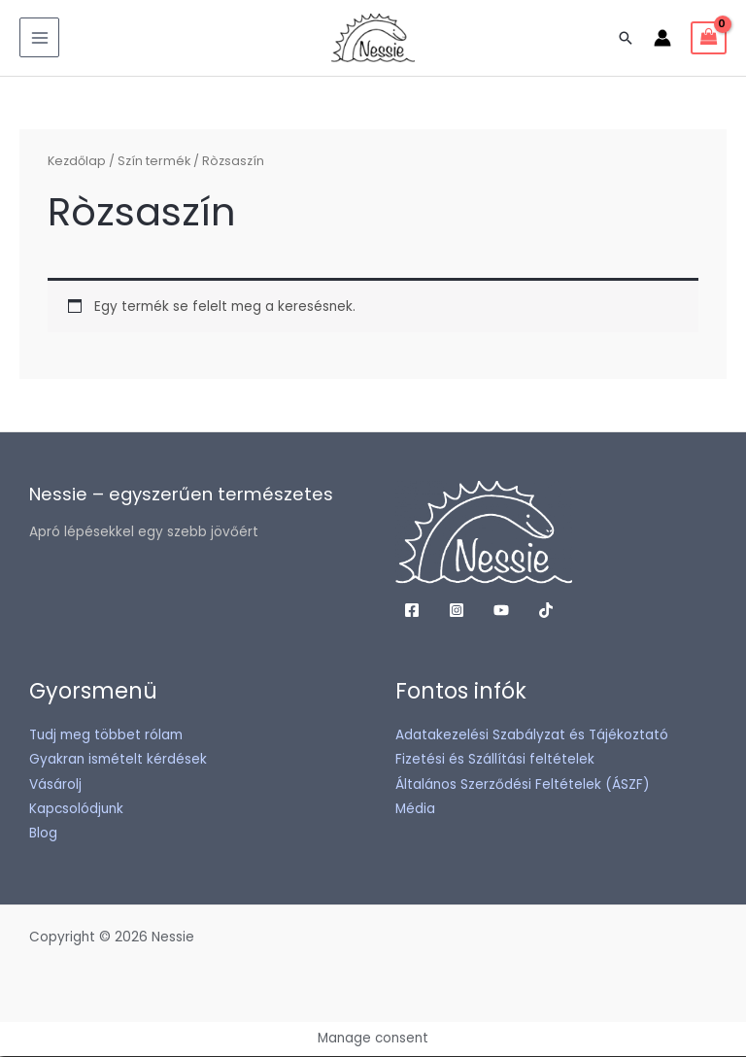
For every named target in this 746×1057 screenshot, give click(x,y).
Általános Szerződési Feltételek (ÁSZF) (522, 785)
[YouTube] (501, 612)
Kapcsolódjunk (76, 810)
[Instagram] (456, 612)
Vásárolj (55, 785)
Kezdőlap (77, 162)
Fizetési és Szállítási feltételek (494, 761)
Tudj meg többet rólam (106, 737)
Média (415, 810)
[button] (625, 39)
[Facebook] (411, 612)
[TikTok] (545, 612)
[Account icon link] (662, 39)
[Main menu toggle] (39, 38)
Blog (43, 835)
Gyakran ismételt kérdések (118, 761)
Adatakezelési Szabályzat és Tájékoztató (531, 737)
